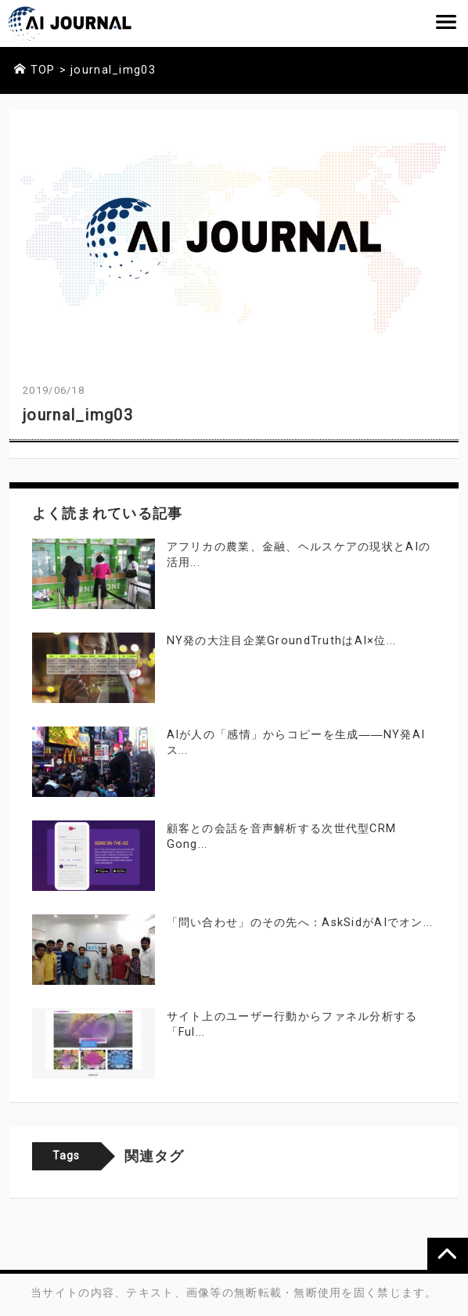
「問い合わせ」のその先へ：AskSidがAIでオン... (300, 922)
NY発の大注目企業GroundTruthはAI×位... (282, 640)
